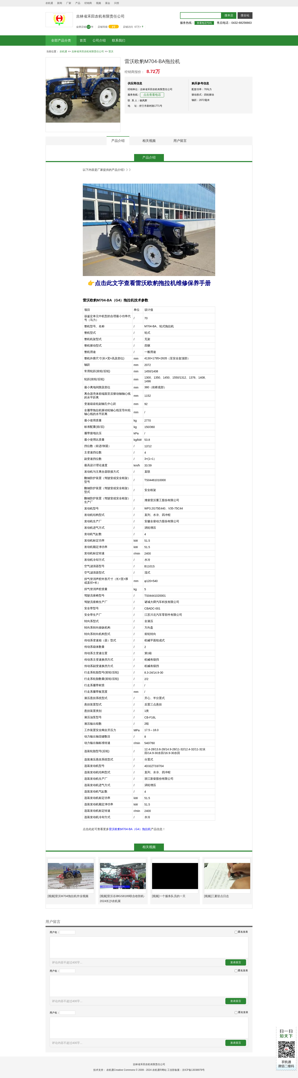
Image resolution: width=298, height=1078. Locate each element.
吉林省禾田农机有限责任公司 (88, 51)
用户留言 (180, 140)
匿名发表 (243, 931)
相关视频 (149, 140)
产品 (77, 3)
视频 (98, 3)
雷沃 (110, 51)
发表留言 (235, 962)
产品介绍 (118, 140)
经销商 (88, 3)
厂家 (68, 3)
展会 (107, 3)
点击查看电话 (152, 94)
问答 (116, 3)
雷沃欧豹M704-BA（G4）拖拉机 (130, 829)
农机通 (49, 3)
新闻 (59, 3)
